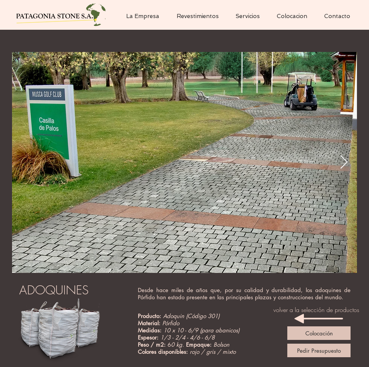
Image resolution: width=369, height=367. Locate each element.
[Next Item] (344, 162)
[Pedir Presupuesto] (319, 350)
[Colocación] (319, 333)
